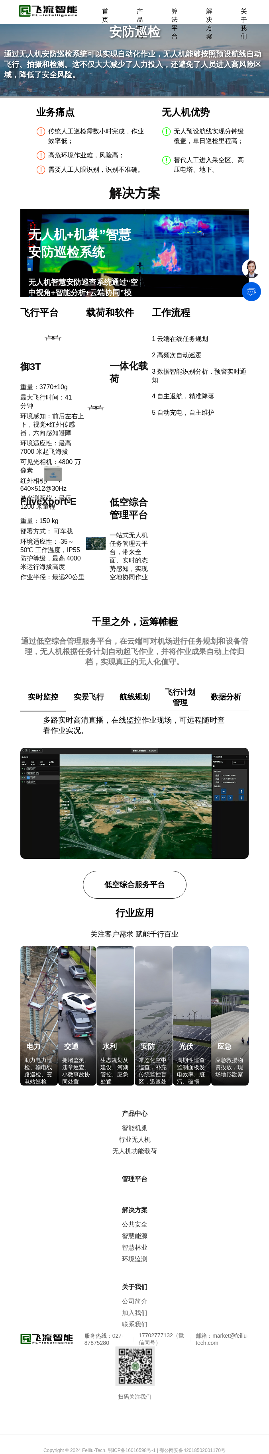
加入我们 (134, 1312)
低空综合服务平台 (134, 884)
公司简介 (134, 1301)
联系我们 (134, 1324)
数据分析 (226, 697)
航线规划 (135, 697)
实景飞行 (89, 697)
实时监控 (43, 697)
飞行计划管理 (180, 697)
